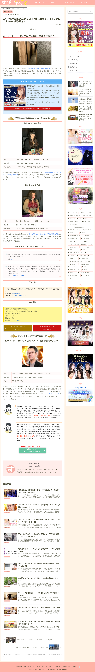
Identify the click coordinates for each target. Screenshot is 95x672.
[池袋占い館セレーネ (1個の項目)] (74, 270)
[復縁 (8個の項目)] (70, 253)
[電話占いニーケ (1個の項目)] (86, 275)
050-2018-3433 (16, 293)
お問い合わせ (27, 666)
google (13, 259)
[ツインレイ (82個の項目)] (72, 218)
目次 (30, 29)
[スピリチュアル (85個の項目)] (87, 216)
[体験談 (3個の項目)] (73, 258)
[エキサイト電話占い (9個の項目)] (86, 247)
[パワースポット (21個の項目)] (74, 238)
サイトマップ (36, 666)
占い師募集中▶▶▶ (80, 388)
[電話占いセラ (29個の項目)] (86, 233)
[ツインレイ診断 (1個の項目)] (74, 275)
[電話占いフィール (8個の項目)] (86, 250)
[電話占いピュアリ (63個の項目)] (74, 221)
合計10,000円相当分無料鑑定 (32, 108)
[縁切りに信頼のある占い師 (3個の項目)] (76, 261)
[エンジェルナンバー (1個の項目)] (85, 272)
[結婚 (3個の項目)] (89, 261)
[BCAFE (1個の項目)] (72, 272)
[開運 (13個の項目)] (88, 241)
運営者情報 (19, 666)
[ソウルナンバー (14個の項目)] (75, 241)
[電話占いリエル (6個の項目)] (79, 253)
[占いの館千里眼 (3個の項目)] (85, 258)
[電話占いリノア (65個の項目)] (87, 218)
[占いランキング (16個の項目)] (86, 238)
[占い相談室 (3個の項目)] (73, 264)
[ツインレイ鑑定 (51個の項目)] (80, 224)
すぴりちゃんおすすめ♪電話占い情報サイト (67, 666)
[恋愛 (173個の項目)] (90, 213)
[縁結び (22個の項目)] (88, 236)
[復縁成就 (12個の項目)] (83, 244)
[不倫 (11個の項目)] (90, 244)
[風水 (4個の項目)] (90, 255)
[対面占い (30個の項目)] (73, 233)
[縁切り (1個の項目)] (87, 267)
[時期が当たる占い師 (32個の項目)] (86, 230)
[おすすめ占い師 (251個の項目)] (73, 213)
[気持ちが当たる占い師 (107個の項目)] (75, 216)
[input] (80, 12)
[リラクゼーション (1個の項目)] (86, 264)
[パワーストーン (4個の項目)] (82, 255)
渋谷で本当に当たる (18, 328)
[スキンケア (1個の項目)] (74, 267)
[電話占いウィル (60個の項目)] (87, 221)
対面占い (11, 14)
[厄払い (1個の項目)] (80, 278)
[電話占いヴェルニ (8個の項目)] (74, 250)
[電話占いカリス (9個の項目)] (73, 247)
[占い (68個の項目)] (79, 218)
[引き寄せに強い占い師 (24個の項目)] (76, 236)
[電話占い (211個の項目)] (83, 213)
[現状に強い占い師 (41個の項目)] (74, 230)
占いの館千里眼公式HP (19, 295)
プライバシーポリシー (48, 666)
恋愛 (17, 14)
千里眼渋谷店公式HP (17, 276)
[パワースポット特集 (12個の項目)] (74, 244)
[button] (91, 12)
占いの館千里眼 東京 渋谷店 (47, 328)
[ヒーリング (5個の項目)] (88, 253)
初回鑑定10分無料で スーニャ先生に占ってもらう (32, 450)
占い (5, 14)
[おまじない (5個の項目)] (72, 255)
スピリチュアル (8, 11)
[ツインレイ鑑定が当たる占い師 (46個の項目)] (80, 227)
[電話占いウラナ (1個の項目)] (87, 270)
